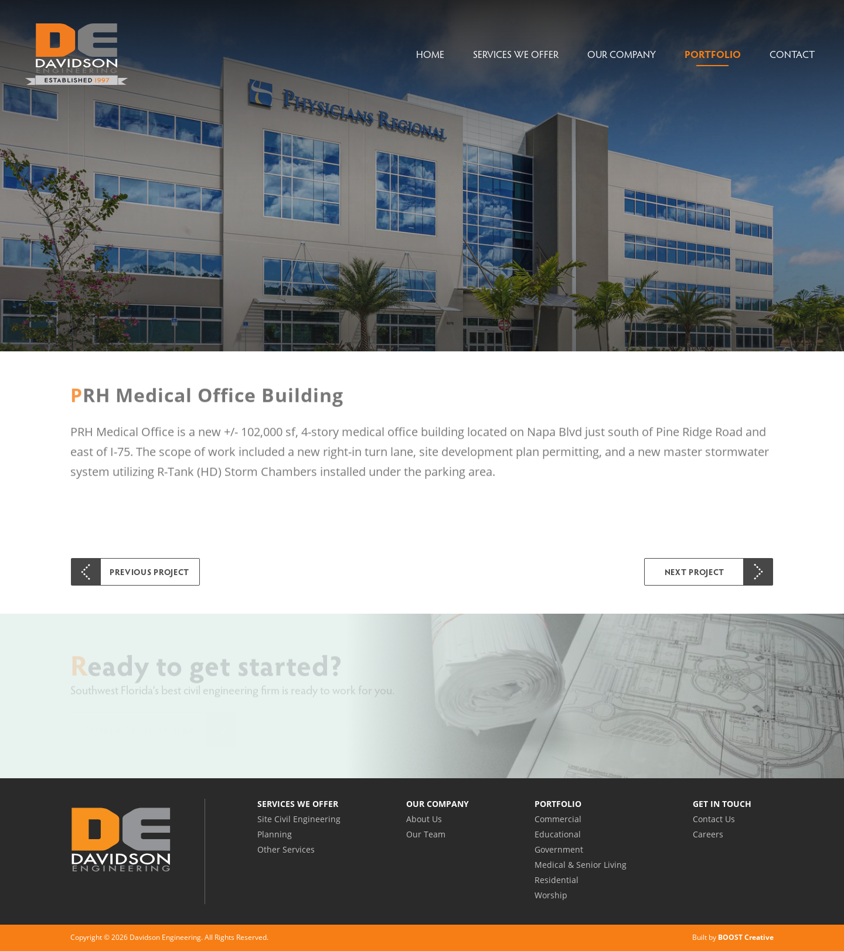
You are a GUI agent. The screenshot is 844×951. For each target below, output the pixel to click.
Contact (792, 54)
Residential (556, 879)
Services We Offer (516, 54)
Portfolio (713, 54)
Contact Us (714, 819)
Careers (708, 834)
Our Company (621, 54)
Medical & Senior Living (581, 864)
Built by (733, 937)
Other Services (286, 849)
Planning (274, 834)
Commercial (558, 819)
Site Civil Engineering (299, 819)
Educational (558, 834)
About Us (424, 819)
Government (559, 849)
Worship (551, 895)
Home (430, 54)
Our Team (425, 834)
